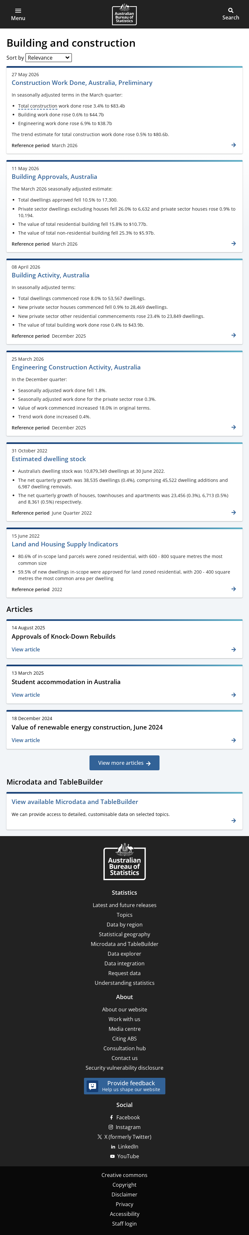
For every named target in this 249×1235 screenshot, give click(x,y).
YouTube (128, 1156)
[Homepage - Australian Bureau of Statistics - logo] (124, 14)
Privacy (124, 1204)
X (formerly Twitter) (127, 1136)
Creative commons (124, 1175)
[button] (18, 14)
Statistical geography (124, 934)
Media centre (125, 1028)
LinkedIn (128, 1146)
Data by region (125, 924)
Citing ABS (124, 1038)
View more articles (121, 762)
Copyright (124, 1184)
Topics (125, 914)
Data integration (124, 963)
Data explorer (124, 953)
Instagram (128, 1127)
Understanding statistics (125, 982)
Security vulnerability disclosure (124, 1067)
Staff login (124, 1223)
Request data (124, 973)
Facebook (128, 1117)
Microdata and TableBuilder (125, 944)
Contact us (125, 1058)
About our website (124, 1009)
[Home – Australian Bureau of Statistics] (124, 862)
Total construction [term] (37, 106)
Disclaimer (124, 1194)
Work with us (124, 1019)
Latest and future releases (125, 905)
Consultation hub (124, 1048)
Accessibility (124, 1214)
